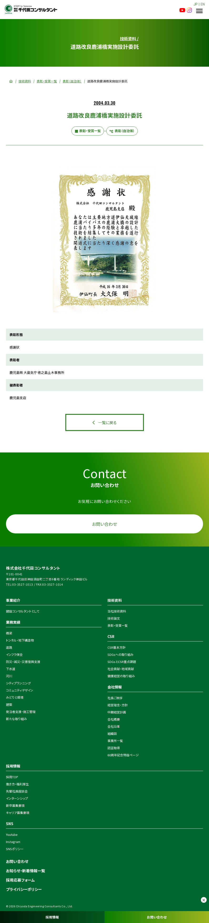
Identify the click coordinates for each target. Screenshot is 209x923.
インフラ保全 (14, 654)
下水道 (10, 669)
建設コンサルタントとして (23, 611)
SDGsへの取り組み (120, 654)
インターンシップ (17, 798)
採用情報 (52, 917)
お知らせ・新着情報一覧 (25, 870)
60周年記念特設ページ (123, 755)
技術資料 (25, 81)
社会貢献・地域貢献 (120, 669)
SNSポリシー (15, 849)
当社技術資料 (116, 611)
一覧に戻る (107, 422)
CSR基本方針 (116, 647)
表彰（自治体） (72, 81)
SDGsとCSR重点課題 (121, 661)
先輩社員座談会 (17, 791)
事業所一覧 (115, 740)
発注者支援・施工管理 (21, 711)
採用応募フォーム (20, 880)
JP (196, 4)
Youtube (12, 834)
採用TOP (12, 777)
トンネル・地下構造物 (20, 640)
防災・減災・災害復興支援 (23, 661)
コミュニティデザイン (19, 690)
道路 (9, 647)
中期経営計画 (116, 712)
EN (203, 4)
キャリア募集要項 (17, 812)
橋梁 (9, 633)
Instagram (13, 841)
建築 (9, 704)
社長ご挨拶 (114, 698)
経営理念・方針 (117, 705)
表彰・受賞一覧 (47, 81)
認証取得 (113, 748)
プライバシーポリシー (24, 889)
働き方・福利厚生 (17, 784)
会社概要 (113, 719)
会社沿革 (113, 726)
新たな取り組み (16, 719)
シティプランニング (18, 683)
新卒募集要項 (15, 805)
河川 (9, 676)
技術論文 (113, 618)
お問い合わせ (157, 917)
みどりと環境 (14, 697)
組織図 (112, 733)
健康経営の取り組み (121, 676)
